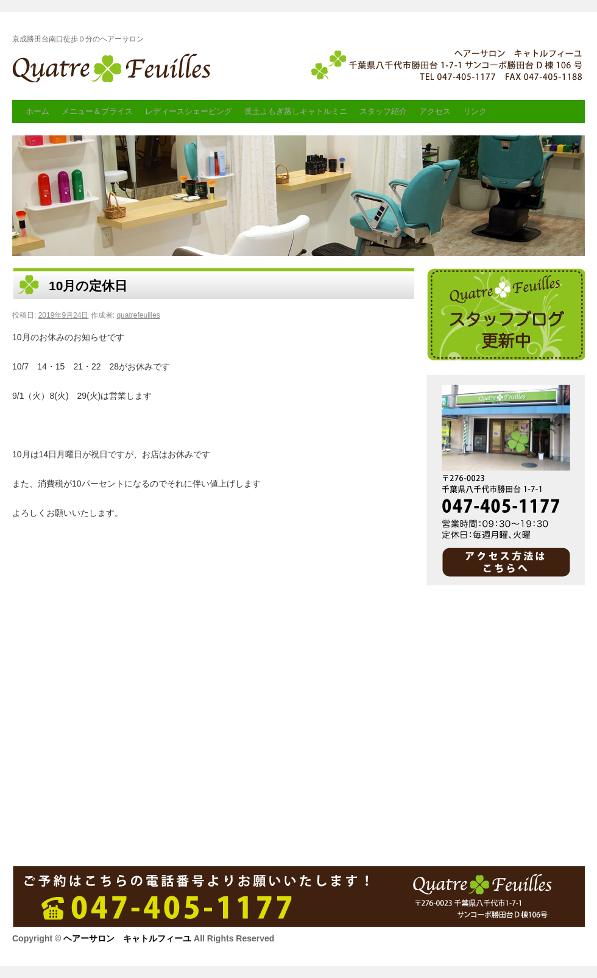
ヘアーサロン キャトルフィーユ (114, 71)
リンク (475, 111)
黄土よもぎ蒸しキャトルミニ (295, 111)
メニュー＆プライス (97, 111)
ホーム (37, 111)
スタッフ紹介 (383, 111)
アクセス (435, 111)
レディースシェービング (188, 111)
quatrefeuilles (138, 315)
